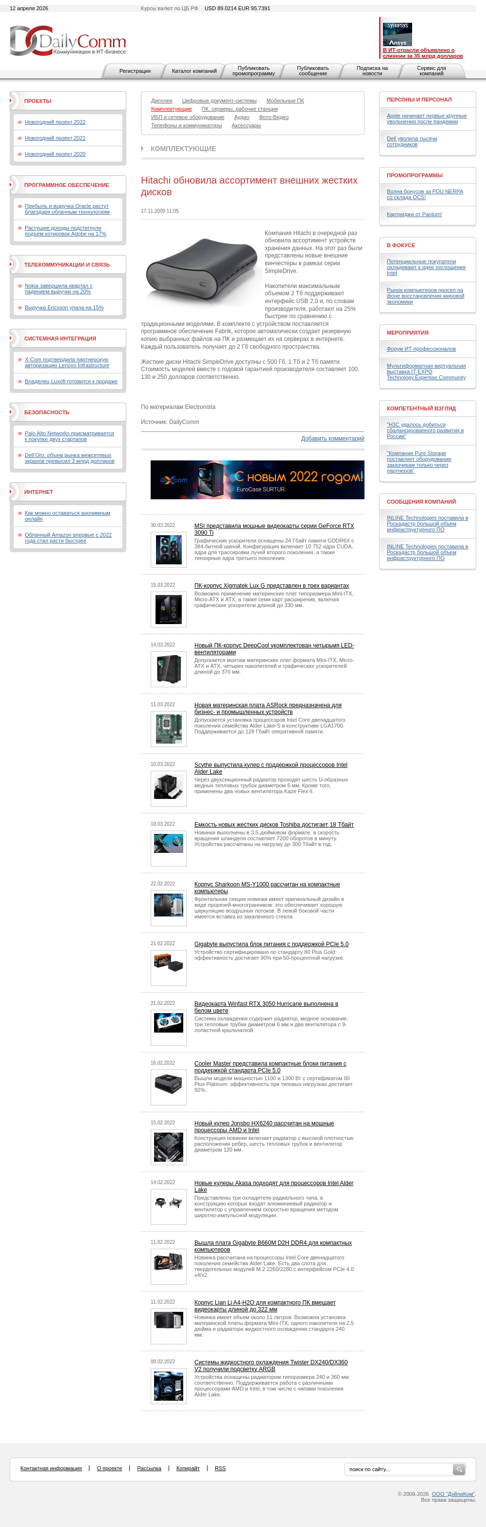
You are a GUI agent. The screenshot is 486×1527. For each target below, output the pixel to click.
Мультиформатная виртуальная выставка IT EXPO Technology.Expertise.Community (426, 371)
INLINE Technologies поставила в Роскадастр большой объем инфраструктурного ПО (428, 523)
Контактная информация (51, 1468)
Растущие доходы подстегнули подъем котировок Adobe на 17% (65, 231)
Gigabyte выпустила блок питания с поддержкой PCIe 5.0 (271, 944)
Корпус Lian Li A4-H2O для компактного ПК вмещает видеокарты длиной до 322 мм (265, 1306)
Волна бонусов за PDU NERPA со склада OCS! (425, 194)
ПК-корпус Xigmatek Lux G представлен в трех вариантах (271, 585)
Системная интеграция (60, 338)
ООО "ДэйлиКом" (453, 1494)
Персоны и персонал (419, 99)
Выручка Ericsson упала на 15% (64, 307)
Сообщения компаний (421, 502)
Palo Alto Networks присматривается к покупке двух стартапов (69, 436)
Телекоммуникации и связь (67, 265)
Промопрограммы (415, 175)
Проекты (37, 101)
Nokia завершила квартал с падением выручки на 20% (58, 288)
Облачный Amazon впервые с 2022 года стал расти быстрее (68, 537)
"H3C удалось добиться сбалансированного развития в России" (425, 430)
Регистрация (135, 71)
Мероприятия (408, 333)
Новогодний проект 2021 (55, 138)
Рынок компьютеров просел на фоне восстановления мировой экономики (426, 296)
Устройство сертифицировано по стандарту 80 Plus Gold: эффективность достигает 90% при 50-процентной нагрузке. (269, 955)
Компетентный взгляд (421, 408)
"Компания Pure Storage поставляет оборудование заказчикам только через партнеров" (419, 462)
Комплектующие (183, 149)
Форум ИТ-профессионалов (421, 349)
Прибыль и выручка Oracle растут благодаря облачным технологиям (67, 209)
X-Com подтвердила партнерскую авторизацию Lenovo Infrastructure (67, 362)
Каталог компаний (194, 71)
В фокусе (401, 245)
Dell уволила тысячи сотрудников (412, 141)
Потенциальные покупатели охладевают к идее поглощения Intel (426, 267)
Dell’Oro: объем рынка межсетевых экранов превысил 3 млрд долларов (70, 458)
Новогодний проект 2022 (55, 122)
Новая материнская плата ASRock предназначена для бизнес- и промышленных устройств (268, 708)
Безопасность (46, 412)
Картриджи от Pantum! (414, 214)
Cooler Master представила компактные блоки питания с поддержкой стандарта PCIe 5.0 (270, 1067)
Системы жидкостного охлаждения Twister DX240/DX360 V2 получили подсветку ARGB (270, 1366)
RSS (220, 1468)
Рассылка (149, 1468)
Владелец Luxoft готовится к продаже (71, 381)
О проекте (109, 1468)
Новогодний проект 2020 (55, 154)
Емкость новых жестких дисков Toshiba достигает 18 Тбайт (274, 824)
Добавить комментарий (332, 438)
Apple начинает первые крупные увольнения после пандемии (427, 118)
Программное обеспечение (66, 185)
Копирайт (188, 1468)
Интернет (38, 492)
